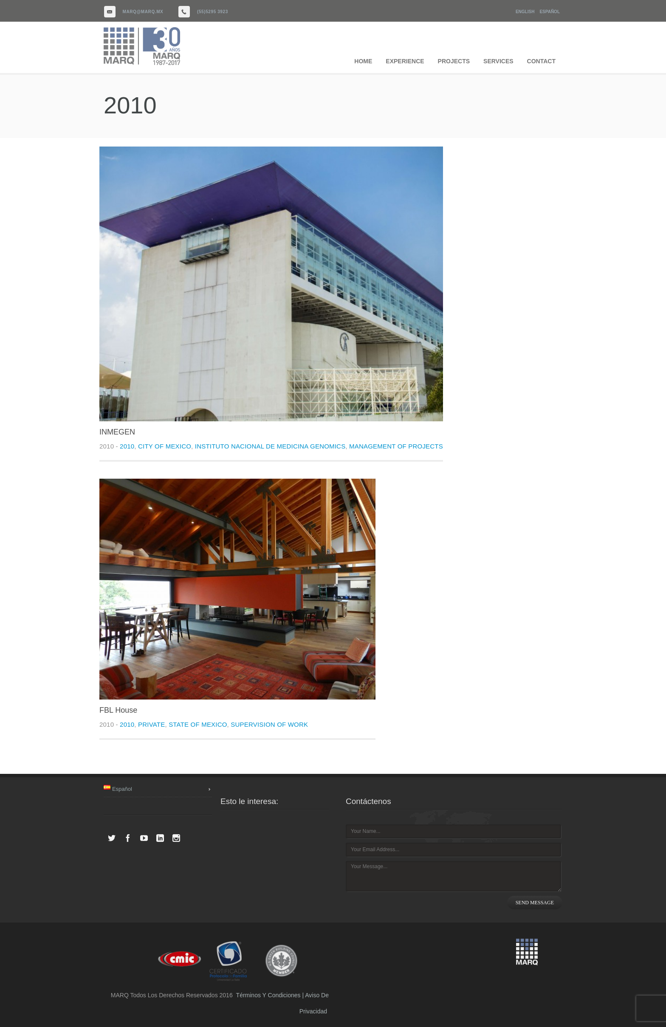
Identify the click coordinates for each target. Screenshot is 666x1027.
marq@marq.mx (143, 11)
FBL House (118, 710)
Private (151, 724)
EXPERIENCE (405, 61)
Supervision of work (269, 724)
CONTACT (541, 61)
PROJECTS (454, 61)
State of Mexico (198, 724)
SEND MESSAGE (535, 903)
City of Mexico (164, 446)
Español (549, 11)
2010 (127, 446)
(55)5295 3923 (212, 11)
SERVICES (498, 61)
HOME (363, 61)
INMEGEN (117, 432)
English (525, 11)
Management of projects (396, 446)
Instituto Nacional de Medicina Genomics (270, 446)
